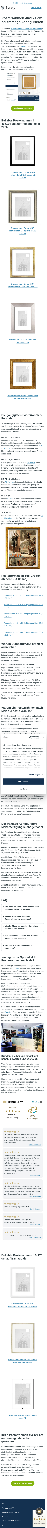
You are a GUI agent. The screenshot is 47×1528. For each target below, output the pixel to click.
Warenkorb (37, 7)
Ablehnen (23, 789)
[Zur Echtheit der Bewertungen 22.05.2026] (39, 1526)
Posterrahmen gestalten (23, 1483)
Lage (17, 968)
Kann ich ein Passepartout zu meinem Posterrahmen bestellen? (21, 937)
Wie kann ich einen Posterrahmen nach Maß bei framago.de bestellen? (22, 908)
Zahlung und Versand (10, 1508)
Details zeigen (34, 775)
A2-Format (9, 482)
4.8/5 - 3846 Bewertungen (22, 3)
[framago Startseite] (8, 8)
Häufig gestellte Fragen (11, 1520)
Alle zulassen (23, 781)
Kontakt (8, 1012)
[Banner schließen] (43, 737)
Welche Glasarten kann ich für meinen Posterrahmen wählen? (21, 927)
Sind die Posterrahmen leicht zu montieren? (19, 947)
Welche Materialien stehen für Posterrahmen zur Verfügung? (18, 917)
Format (10, 499)
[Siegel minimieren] (45, 1511)
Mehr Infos (37, 1102)
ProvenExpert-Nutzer (35, 1144)
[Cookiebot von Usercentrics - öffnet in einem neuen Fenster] (29, 737)
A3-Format (31, 462)
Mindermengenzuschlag (11, 1512)
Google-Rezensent (35, 1175)
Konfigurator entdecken (23, 108)
